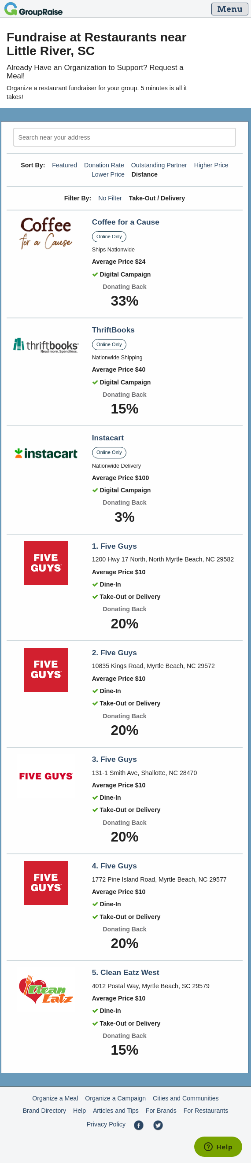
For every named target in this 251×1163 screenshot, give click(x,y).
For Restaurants (206, 1110)
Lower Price (108, 174)
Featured (64, 165)
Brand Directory (44, 1110)
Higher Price (211, 165)
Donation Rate (104, 165)
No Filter (110, 198)
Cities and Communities (186, 1098)
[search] (124, 137)
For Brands (161, 1110)
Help (79, 1110)
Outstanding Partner (159, 165)
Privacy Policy (106, 1124)
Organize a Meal (55, 1098)
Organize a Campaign (115, 1098)
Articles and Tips (116, 1110)
